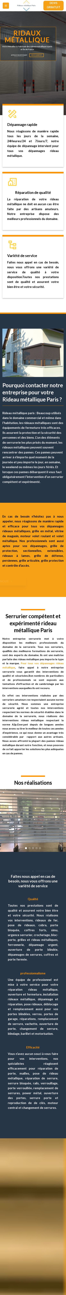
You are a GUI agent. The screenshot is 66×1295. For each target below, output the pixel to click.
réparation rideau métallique (32, 989)
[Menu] (6, 6)
